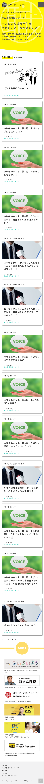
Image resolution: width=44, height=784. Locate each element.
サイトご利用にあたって (10, 776)
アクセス (5, 773)
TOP (3, 13)
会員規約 (5, 765)
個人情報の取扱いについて (10, 768)
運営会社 (5, 770)
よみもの (11, 13)
